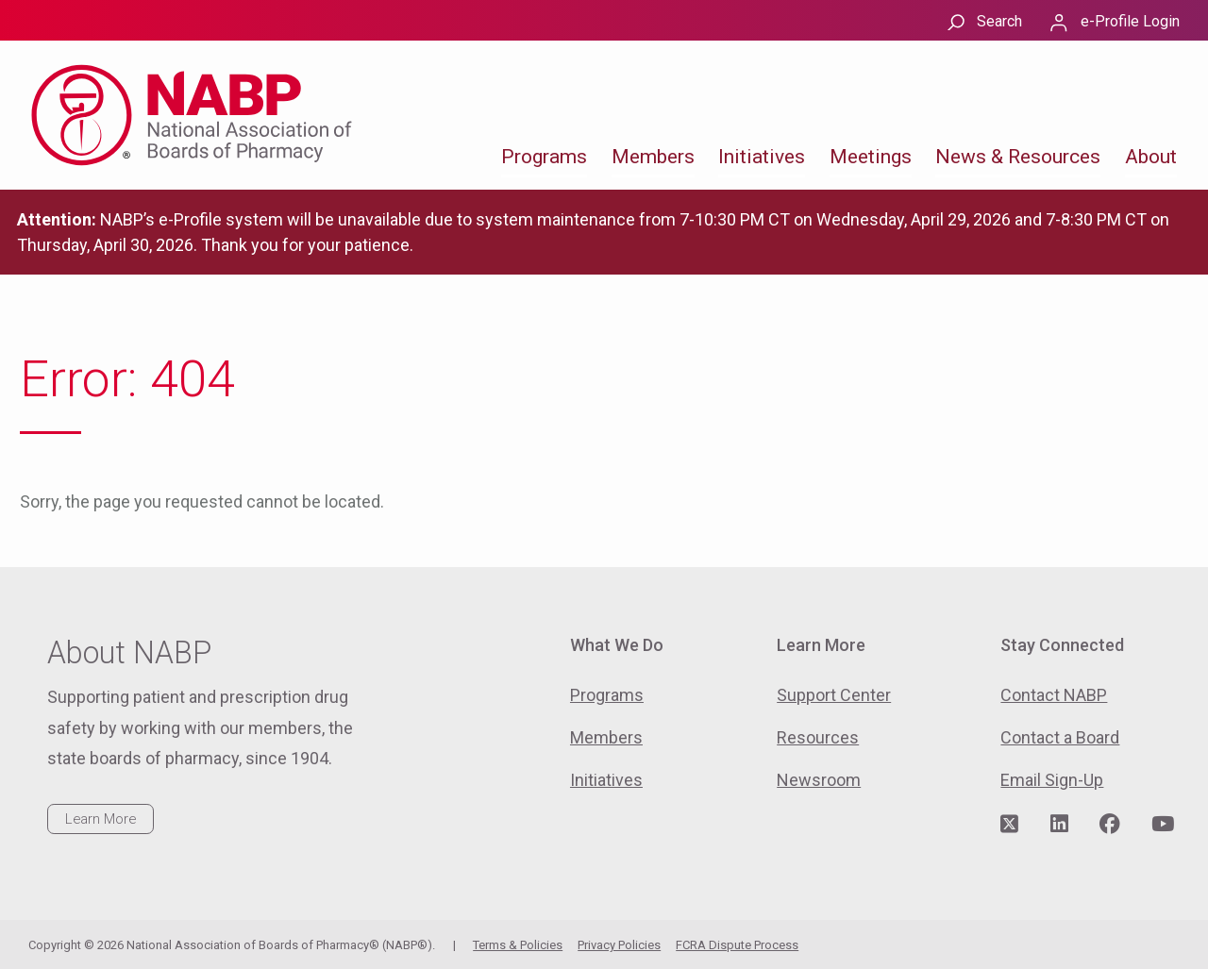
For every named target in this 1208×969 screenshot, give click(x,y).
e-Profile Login (1130, 21)
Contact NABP (1053, 695)
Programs (544, 156)
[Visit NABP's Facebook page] (1109, 825)
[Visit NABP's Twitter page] (1009, 825)
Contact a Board (1059, 737)
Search (999, 21)
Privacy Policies (619, 945)
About (1151, 156)
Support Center (834, 695)
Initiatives (761, 156)
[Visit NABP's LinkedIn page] (1059, 825)
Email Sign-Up (1051, 780)
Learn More (100, 818)
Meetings (871, 156)
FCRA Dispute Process (737, 945)
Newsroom (819, 780)
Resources (818, 737)
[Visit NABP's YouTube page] (1162, 825)
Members (653, 156)
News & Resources (1017, 156)
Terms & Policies (517, 945)
